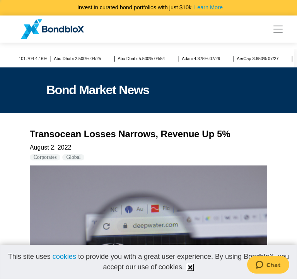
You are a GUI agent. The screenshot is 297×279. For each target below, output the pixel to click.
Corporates (45, 157)
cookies (64, 256)
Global (73, 157)
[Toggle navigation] (278, 29)
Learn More (208, 7)
